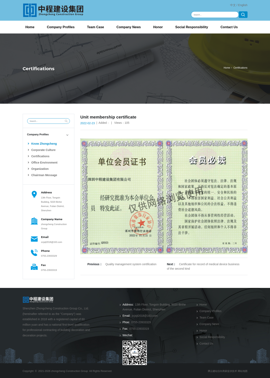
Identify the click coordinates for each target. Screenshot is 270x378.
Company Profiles (61, 27)
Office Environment (43, 162)
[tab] (48, 134)
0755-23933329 (49, 256)
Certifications (241, 67)
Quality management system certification (130, 264)
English (243, 5)
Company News (128, 27)
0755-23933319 (49, 270)
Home (29, 27)
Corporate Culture (41, 150)
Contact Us (229, 27)
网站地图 (242, 369)
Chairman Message (42, 175)
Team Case (95, 27)
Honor (158, 27)
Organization (38, 168)
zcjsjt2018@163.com (51, 242)
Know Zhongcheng (42, 143)
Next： (171, 264)
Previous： (95, 264)
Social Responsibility (191, 27)
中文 (233, 5)
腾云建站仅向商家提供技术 (220, 369)
